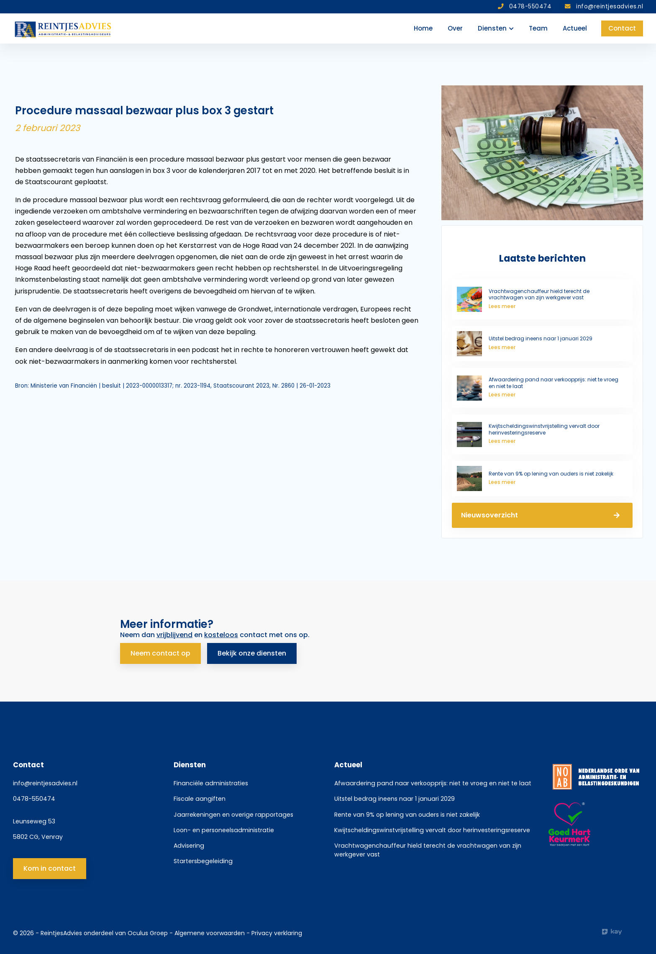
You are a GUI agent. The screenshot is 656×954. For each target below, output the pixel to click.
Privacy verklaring (276, 933)
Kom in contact (49, 868)
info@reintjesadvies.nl (45, 783)
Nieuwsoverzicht (542, 515)
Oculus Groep (148, 933)
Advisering (189, 845)
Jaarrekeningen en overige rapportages (233, 814)
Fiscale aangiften (200, 799)
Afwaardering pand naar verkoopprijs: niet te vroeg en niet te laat (432, 783)
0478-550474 (34, 799)
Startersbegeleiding (203, 860)
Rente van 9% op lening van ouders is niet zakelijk (407, 814)
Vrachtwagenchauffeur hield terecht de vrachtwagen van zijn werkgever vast (427, 849)
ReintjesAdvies (61, 933)
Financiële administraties (211, 783)
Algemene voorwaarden (210, 933)
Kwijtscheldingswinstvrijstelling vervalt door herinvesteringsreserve (432, 829)
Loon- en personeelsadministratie (224, 829)
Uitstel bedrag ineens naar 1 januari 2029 (394, 799)
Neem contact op (160, 653)
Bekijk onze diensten (252, 653)
